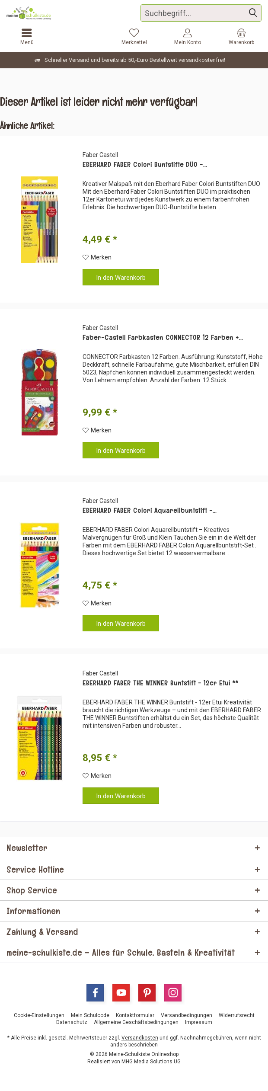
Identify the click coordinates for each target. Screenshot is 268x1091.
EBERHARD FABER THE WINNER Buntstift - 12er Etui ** (161, 683)
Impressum (198, 1022)
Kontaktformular (135, 1015)
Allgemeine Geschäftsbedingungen (136, 1022)
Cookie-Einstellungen (39, 1015)
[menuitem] (241, 37)
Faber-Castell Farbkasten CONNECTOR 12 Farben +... (163, 337)
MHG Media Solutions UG (151, 1062)
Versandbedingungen (186, 1015)
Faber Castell (100, 154)
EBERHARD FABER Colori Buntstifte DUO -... (145, 164)
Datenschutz (71, 1022)
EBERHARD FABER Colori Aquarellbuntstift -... (150, 510)
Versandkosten (139, 1038)
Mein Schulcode (90, 1015)
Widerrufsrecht (237, 1015)
